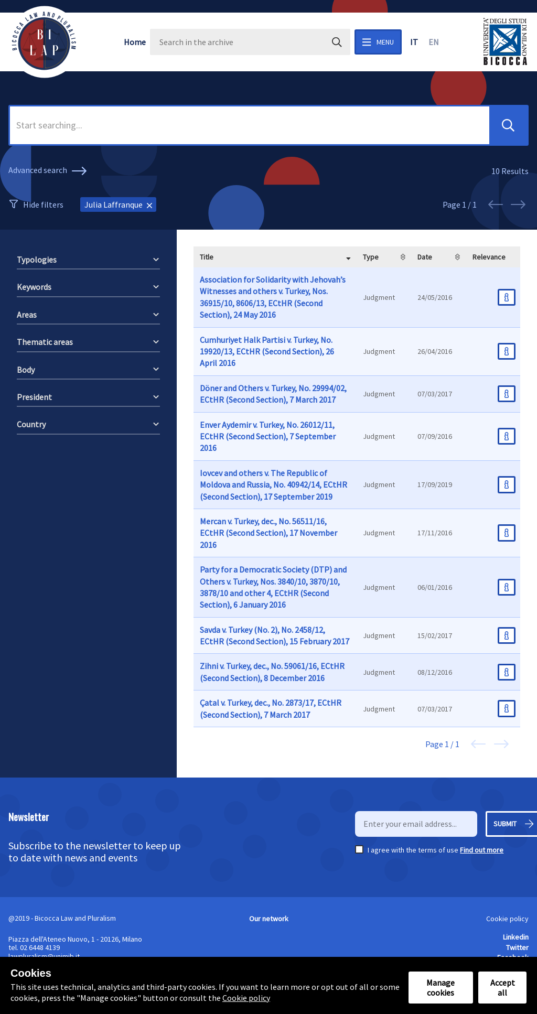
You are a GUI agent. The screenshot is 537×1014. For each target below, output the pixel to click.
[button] (508, 125)
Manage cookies (440, 987)
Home (135, 42)
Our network (268, 918)
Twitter (517, 947)
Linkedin (516, 937)
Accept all (502, 987)
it (414, 42)
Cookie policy (507, 918)
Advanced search (49, 171)
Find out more (481, 850)
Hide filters (43, 204)
